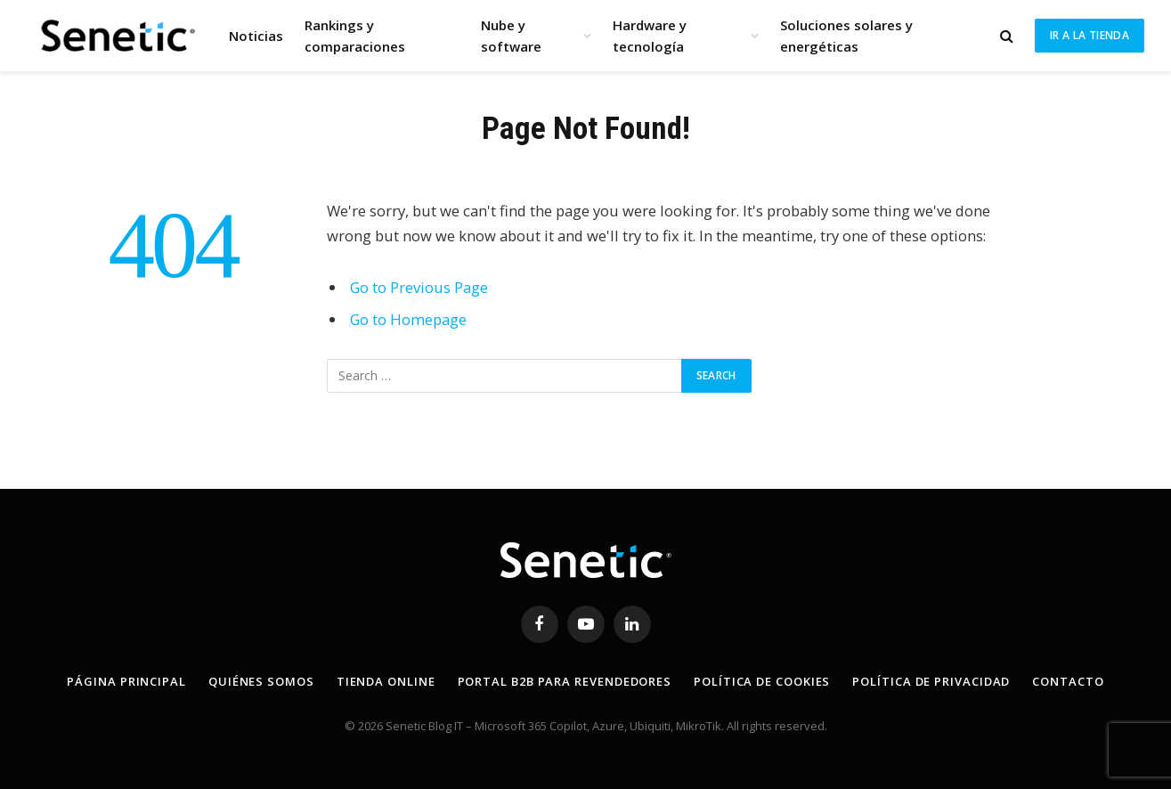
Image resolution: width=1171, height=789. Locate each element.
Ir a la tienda (1089, 35)
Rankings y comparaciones (355, 35)
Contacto (1067, 681)
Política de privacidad (931, 681)
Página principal (126, 681)
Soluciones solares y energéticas (846, 35)
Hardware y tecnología (650, 35)
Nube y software (511, 35)
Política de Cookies (762, 681)
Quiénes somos (261, 681)
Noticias (256, 36)
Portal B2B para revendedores (564, 681)
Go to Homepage (408, 319)
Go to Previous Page (419, 287)
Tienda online (386, 681)
